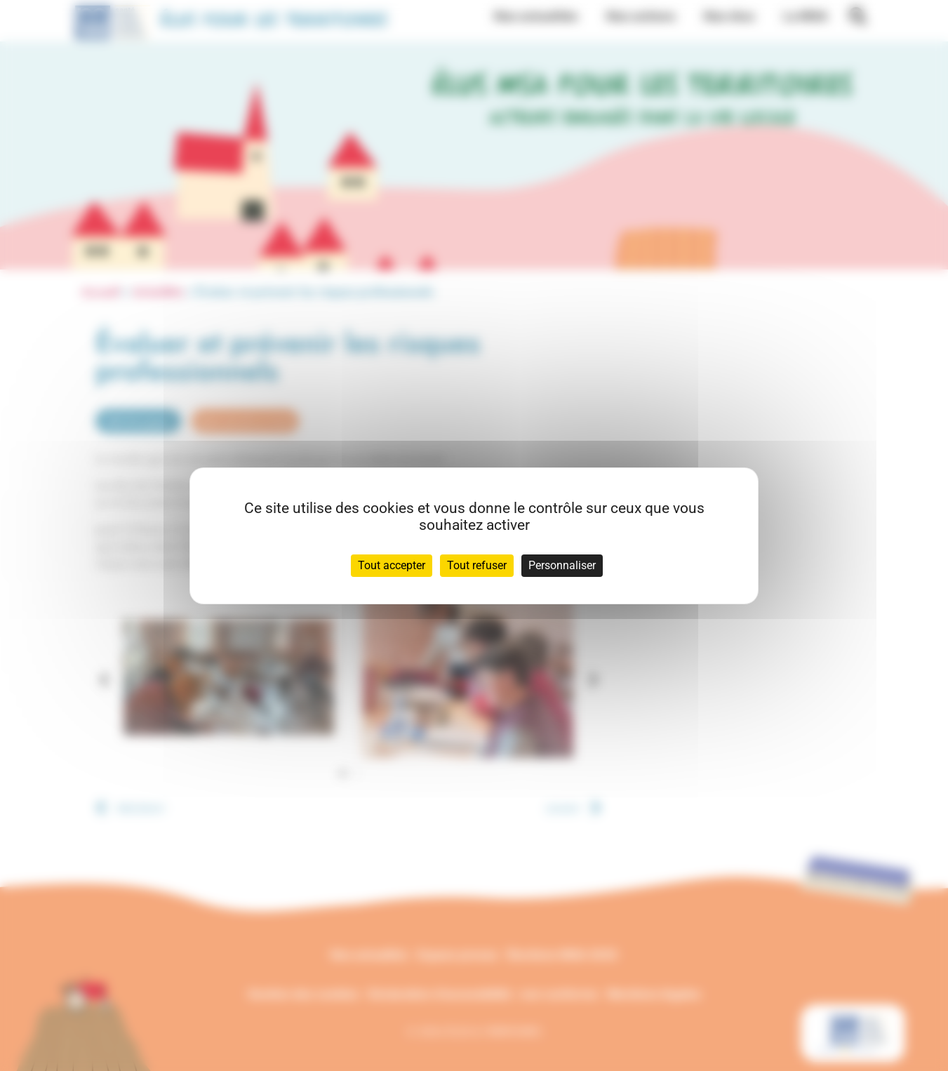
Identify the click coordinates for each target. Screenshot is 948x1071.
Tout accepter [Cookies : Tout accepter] (391, 565)
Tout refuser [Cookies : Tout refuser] (477, 565)
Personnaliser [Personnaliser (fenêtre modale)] (562, 565)
